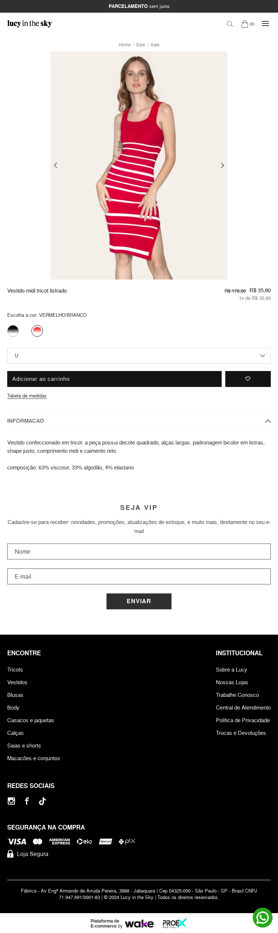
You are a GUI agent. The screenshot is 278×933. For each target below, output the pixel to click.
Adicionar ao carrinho (41, 379)
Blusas (15, 695)
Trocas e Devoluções (241, 733)
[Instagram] (11, 801)
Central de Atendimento (243, 707)
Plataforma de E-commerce (105, 924)
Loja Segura (27, 854)
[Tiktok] (42, 801)
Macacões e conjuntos (33, 758)
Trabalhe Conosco (237, 695)
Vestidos (17, 682)
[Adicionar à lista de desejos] (248, 379)
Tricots (15, 669)
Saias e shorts (24, 745)
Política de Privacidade (243, 720)
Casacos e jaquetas (30, 720)
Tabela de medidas (27, 395)
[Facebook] (27, 801)
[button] (55, 165)
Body (13, 707)
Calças (15, 733)
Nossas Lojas (232, 682)
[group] (139, 165)
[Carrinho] (247, 24)
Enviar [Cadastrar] (139, 601)
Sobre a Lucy (231, 669)
